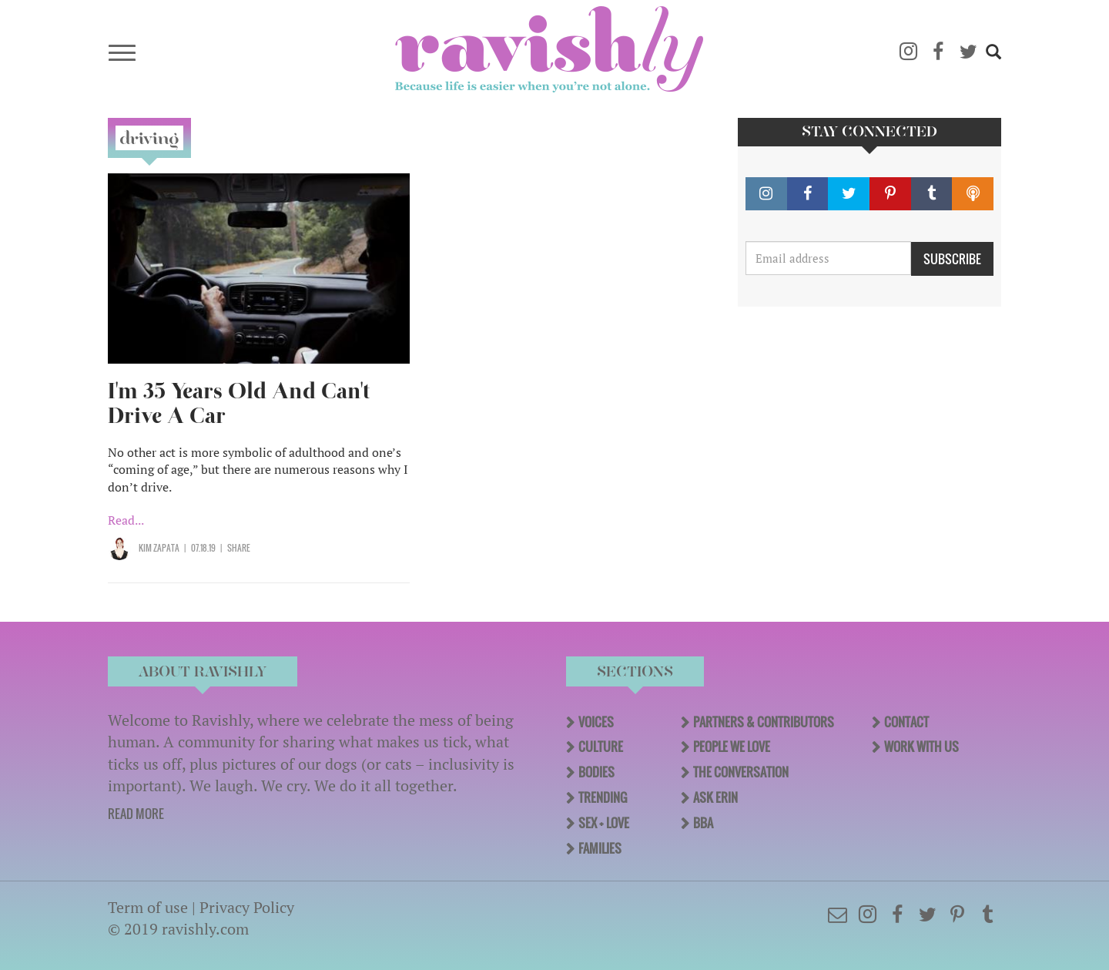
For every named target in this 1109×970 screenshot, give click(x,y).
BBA (703, 823)
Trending (602, 797)
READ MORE (136, 813)
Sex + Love (603, 823)
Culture (600, 746)
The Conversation (741, 772)
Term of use (148, 907)
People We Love (731, 746)
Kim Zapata (159, 548)
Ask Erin (715, 797)
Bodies (596, 772)
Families (600, 848)
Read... (126, 520)
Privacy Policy (246, 907)
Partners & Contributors (763, 722)
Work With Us (921, 746)
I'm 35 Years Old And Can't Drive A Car (239, 403)
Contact (906, 722)
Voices (596, 722)
